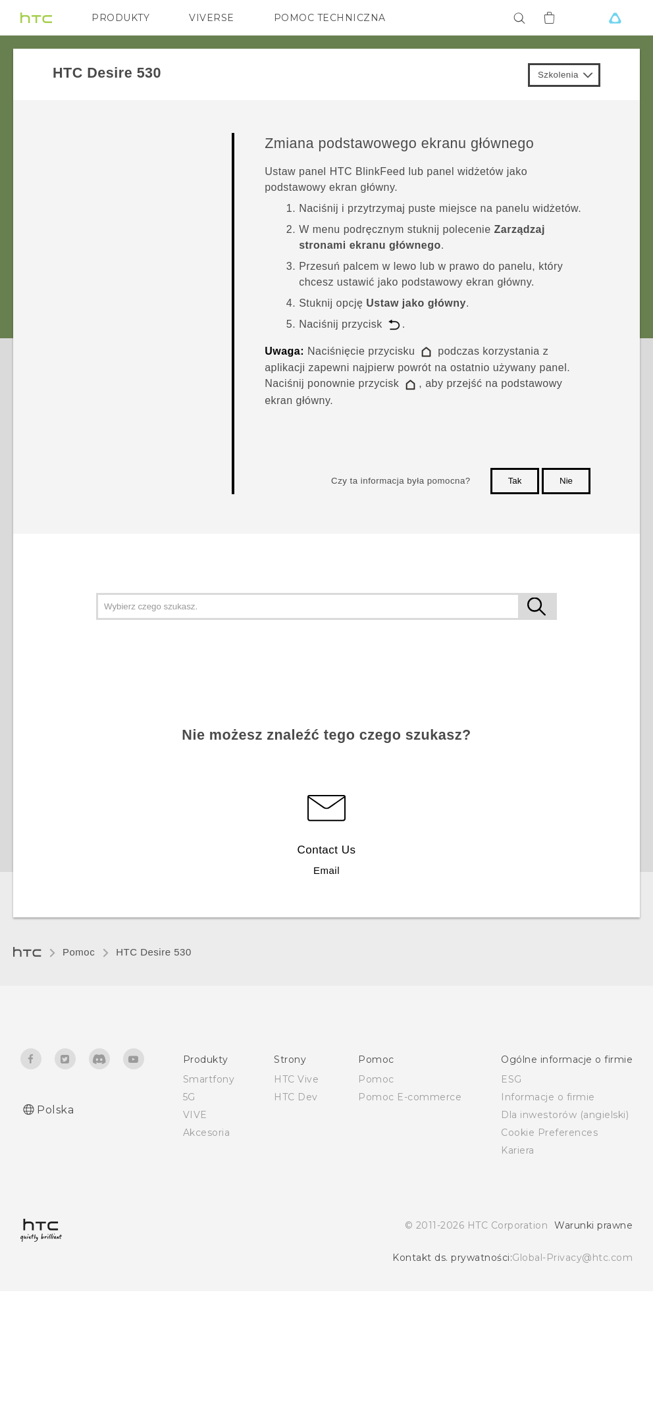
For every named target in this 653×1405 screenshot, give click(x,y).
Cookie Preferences (549, 1132)
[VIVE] (615, 18)
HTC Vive (296, 1079)
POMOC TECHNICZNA (330, 18)
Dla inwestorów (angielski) (565, 1115)
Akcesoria (206, 1132)
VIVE (195, 1115)
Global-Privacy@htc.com (572, 1258)
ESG (511, 1079)
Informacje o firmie (548, 1097)
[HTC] (36, 18)
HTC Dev (296, 1097)
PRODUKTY (120, 18)
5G (189, 1097)
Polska (55, 1110)
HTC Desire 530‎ (154, 952)
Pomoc (79, 952)
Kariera (518, 1150)
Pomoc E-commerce (409, 1097)
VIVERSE (211, 18)
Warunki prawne (593, 1225)
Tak (515, 481)
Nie (566, 481)
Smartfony (209, 1079)
